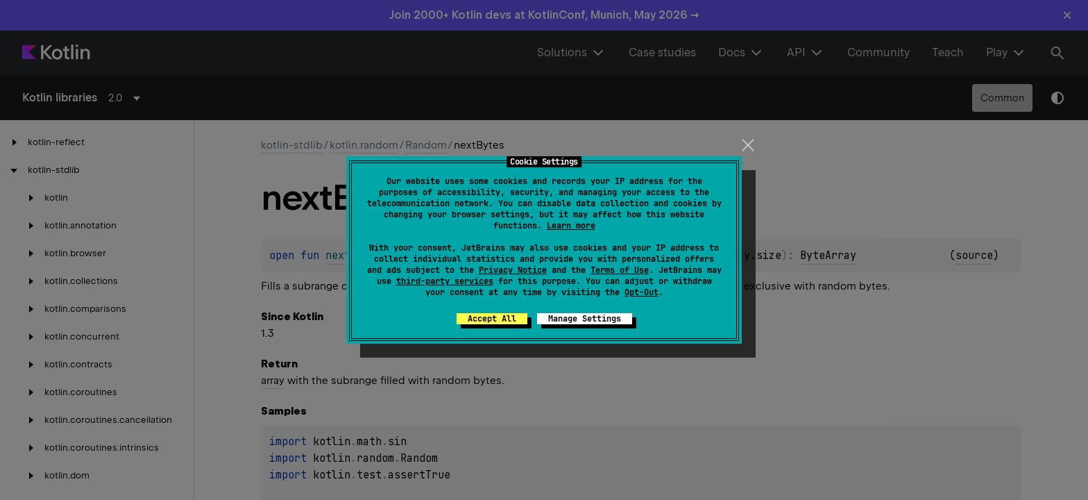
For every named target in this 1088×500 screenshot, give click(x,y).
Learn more (571, 225)
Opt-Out (641, 292)
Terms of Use (619, 270)
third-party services (444, 281)
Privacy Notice (513, 270)
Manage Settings (584, 318)
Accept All (492, 318)
